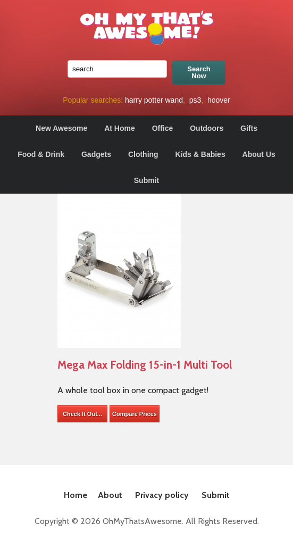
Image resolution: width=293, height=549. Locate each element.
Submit (146, 180)
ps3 (195, 100)
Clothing (143, 154)
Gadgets (96, 154)
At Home (119, 128)
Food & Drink (41, 154)
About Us (258, 154)
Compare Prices (134, 414)
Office (162, 128)
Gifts (248, 128)
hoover (218, 100)
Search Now (198, 72)
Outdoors (206, 128)
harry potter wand (154, 100)
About (110, 495)
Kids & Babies (200, 154)
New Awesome (61, 128)
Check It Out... (82, 414)
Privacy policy (162, 495)
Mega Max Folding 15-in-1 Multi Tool (144, 364)
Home (75, 495)
